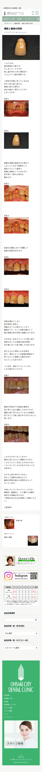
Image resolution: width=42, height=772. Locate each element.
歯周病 (19, 19)
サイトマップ (8, 717)
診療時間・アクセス (10, 704)
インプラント (29, 19)
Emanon (25, 762)
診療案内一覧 (8, 698)
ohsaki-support (22, 32)
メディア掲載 (8, 711)
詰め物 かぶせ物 (8, 19)
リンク (6, 714)
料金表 (6, 701)
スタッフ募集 (8, 708)
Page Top (21, 758)
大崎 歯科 (7, 695)
